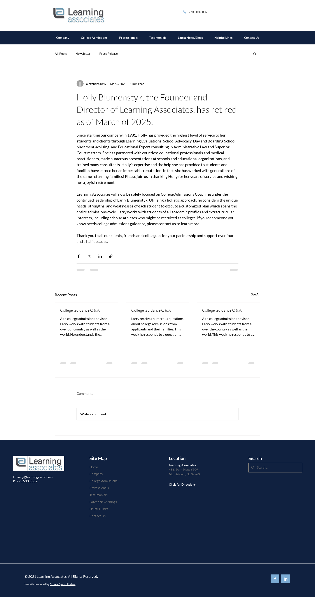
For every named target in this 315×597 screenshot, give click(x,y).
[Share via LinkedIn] (100, 256)
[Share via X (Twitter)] (89, 256)
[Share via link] (111, 256)
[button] (255, 53)
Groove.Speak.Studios (62, 584)
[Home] (103, 467)
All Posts (61, 53)
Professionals (99, 488)
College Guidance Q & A (80, 310)
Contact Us (97, 516)
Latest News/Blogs (103, 502)
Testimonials (98, 495)
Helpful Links (98, 509)
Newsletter (83, 53)
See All (255, 294)
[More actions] (235, 83)
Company (96, 474)
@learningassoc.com (37, 477)
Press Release (108, 53)
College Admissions (103, 481)
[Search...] (275, 467)
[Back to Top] (275, 578)
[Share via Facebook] (79, 256)
